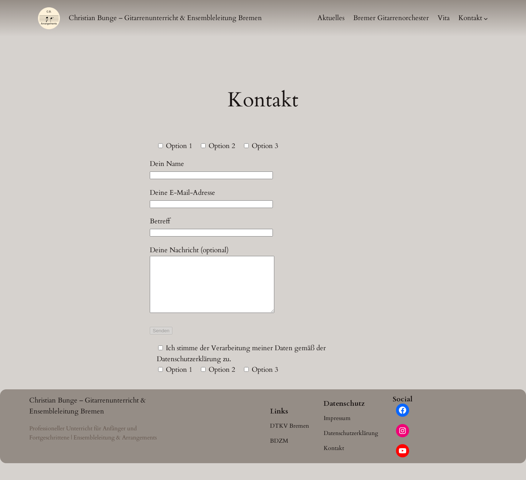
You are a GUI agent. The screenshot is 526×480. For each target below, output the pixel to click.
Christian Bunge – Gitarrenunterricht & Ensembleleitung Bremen (165, 18)
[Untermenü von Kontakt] (486, 18)
